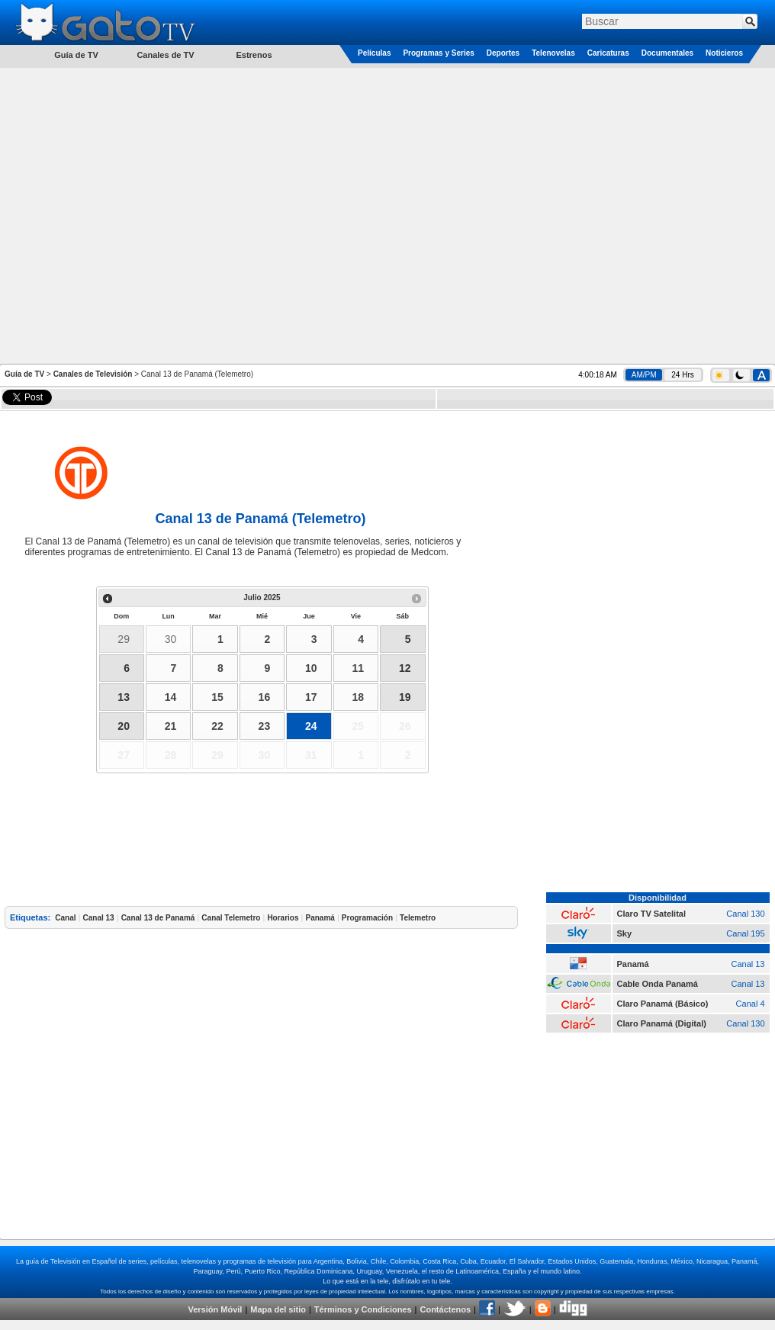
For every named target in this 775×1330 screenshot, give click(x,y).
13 (123, 697)
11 (358, 668)
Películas (374, 53)
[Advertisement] (160, 215)
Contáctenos (445, 1309)
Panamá (320, 918)
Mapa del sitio (278, 1309)
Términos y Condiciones (363, 1309)
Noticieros (724, 53)
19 (405, 697)
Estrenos (254, 54)
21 (171, 726)
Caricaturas (608, 53)
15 (217, 697)
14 (171, 697)
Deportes (503, 53)
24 (311, 726)
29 (123, 639)
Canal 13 (98, 918)
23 (265, 726)
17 (311, 697)
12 (405, 668)
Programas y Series (438, 53)
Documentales (667, 53)
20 (123, 726)
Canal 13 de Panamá (158, 918)
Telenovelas (553, 53)
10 (311, 668)
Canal (65, 918)
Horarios (282, 918)
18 (358, 697)
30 (171, 639)
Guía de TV (24, 374)
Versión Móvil (215, 1309)
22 (217, 726)
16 (265, 697)
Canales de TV (165, 54)
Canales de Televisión (93, 374)
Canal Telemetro (230, 918)
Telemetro (418, 918)
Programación (367, 918)
